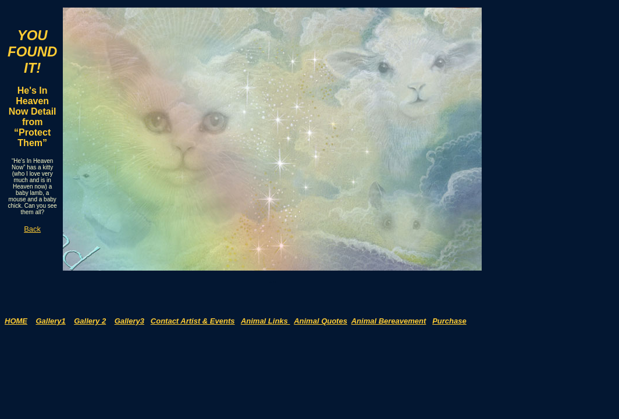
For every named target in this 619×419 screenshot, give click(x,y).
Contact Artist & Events (193, 321)
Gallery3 (129, 321)
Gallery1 (50, 321)
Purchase (449, 321)
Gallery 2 (90, 321)
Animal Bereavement (388, 321)
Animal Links (265, 321)
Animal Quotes (320, 321)
